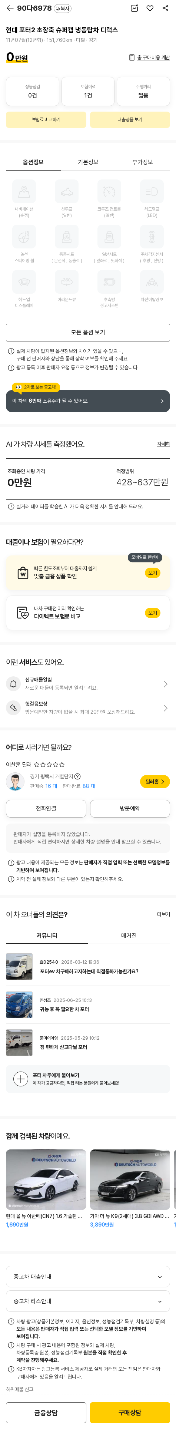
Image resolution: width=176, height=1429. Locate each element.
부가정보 (142, 162)
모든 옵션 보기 (88, 332)
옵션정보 (33, 162)
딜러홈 (152, 782)
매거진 (129, 935)
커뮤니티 (47, 935)
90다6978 (44, 8)
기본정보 (88, 162)
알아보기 (88, 573)
